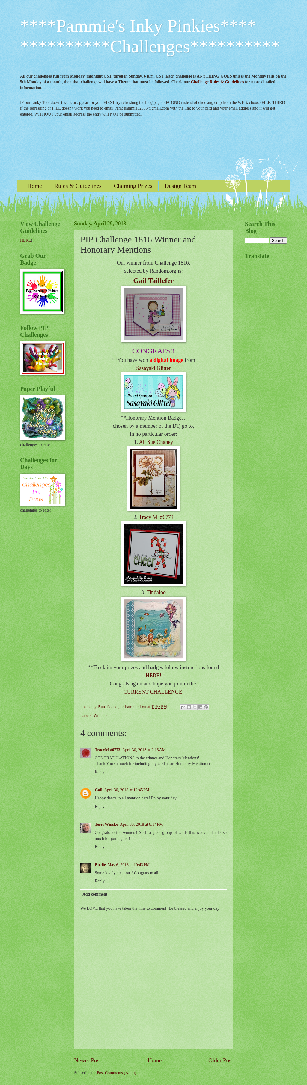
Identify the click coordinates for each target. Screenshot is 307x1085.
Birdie (100, 865)
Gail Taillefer (153, 280)
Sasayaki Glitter (153, 368)
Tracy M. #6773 (156, 517)
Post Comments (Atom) (116, 1073)
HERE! (154, 676)
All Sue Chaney (156, 442)
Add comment (94, 894)
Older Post (220, 1060)
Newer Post (87, 1060)
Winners (100, 715)
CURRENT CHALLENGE (153, 692)
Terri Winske (106, 824)
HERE (25, 240)
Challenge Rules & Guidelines (217, 82)
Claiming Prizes (133, 186)
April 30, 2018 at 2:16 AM (143, 750)
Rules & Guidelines (78, 186)
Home (34, 186)
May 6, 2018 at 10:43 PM (129, 865)
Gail (98, 790)
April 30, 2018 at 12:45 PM (126, 790)
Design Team (180, 186)
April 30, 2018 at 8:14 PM (141, 824)
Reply (100, 772)
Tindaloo (156, 592)
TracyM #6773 (107, 750)
